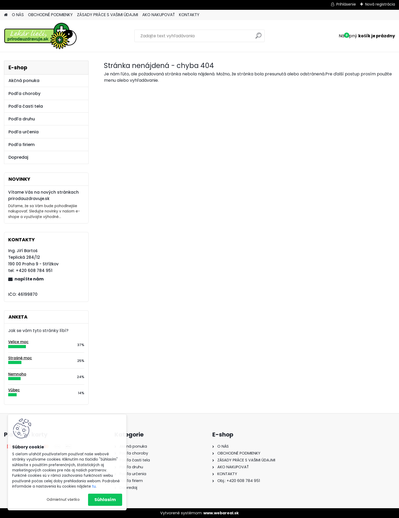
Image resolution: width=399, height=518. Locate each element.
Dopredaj (18, 157)
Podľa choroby (24, 93)
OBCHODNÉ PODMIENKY (50, 14)
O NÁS (18, 14)
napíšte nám (29, 279)
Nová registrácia (380, 4)
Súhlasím (105, 500)
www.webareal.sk (221, 513)
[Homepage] (6, 15)
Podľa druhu (21, 119)
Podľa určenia (23, 132)
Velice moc (18, 341)
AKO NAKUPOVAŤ (158, 14)
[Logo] (40, 36)
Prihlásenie (346, 4)
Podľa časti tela (25, 106)
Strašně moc (20, 358)
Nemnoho (17, 374)
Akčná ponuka (23, 81)
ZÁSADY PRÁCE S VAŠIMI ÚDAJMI (107, 14)
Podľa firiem (21, 145)
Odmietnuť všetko (63, 499)
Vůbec (14, 390)
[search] (258, 38)
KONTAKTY (189, 14)
